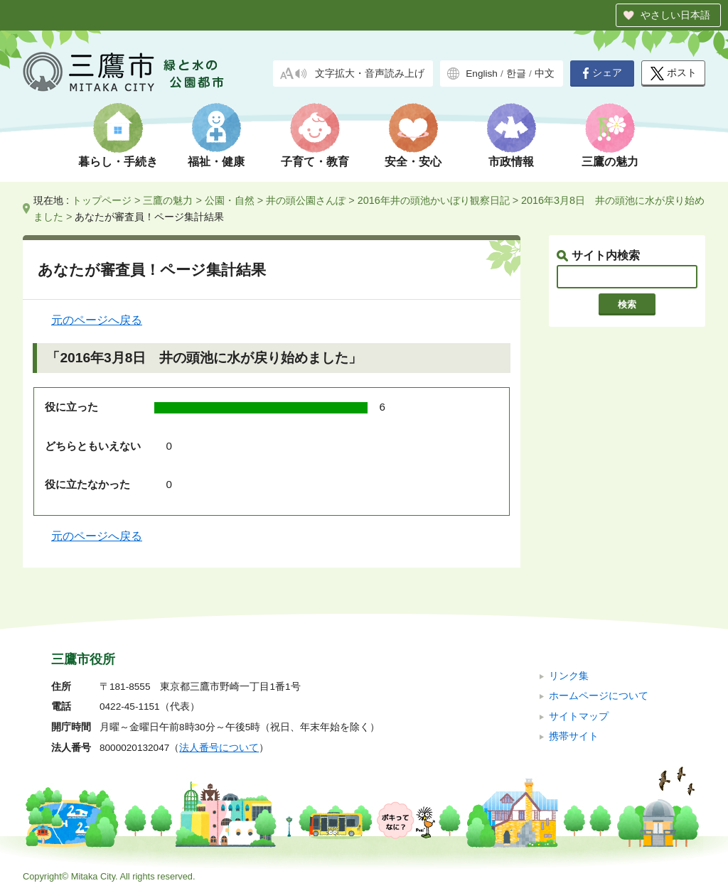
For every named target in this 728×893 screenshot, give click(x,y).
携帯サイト (574, 736)
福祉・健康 (216, 162)
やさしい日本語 (675, 15)
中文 (545, 73)
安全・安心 (413, 162)
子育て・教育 (315, 162)
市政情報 (511, 162)
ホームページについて (598, 696)
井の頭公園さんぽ (306, 200)
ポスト (674, 73)
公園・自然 (230, 200)
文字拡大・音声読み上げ (369, 73)
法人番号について (219, 747)
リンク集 (569, 676)
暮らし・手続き (118, 162)
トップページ (102, 200)
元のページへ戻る (96, 320)
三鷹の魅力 (610, 162)
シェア (602, 73)
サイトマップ (579, 716)
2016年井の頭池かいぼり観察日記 (434, 200)
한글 (516, 73)
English (482, 73)
